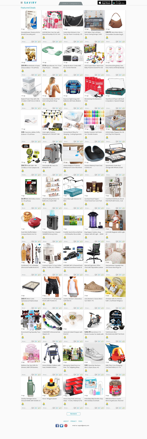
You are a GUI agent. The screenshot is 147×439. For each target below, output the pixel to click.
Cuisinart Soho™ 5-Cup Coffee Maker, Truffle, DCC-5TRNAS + (51, 267)
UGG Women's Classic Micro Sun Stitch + (93, 300)
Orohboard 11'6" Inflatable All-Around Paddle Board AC (30, 266)
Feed (80, 421)
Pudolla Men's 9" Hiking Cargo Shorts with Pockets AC (51, 300)
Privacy (73, 421)
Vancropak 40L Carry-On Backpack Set (50, 166)
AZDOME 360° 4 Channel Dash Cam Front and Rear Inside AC (72, 266)
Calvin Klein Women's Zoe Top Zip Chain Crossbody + (72, 33)
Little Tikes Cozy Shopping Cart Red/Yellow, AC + (114, 366)
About (66, 421)
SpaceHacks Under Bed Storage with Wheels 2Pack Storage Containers (114, 167)
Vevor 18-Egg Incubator (49, 399)
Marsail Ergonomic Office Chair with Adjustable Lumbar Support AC (94, 267)
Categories (74, 4)
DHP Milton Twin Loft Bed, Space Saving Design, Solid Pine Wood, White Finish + (94, 34)
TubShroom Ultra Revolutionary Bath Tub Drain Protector (115, 334)
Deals (65, 4)
